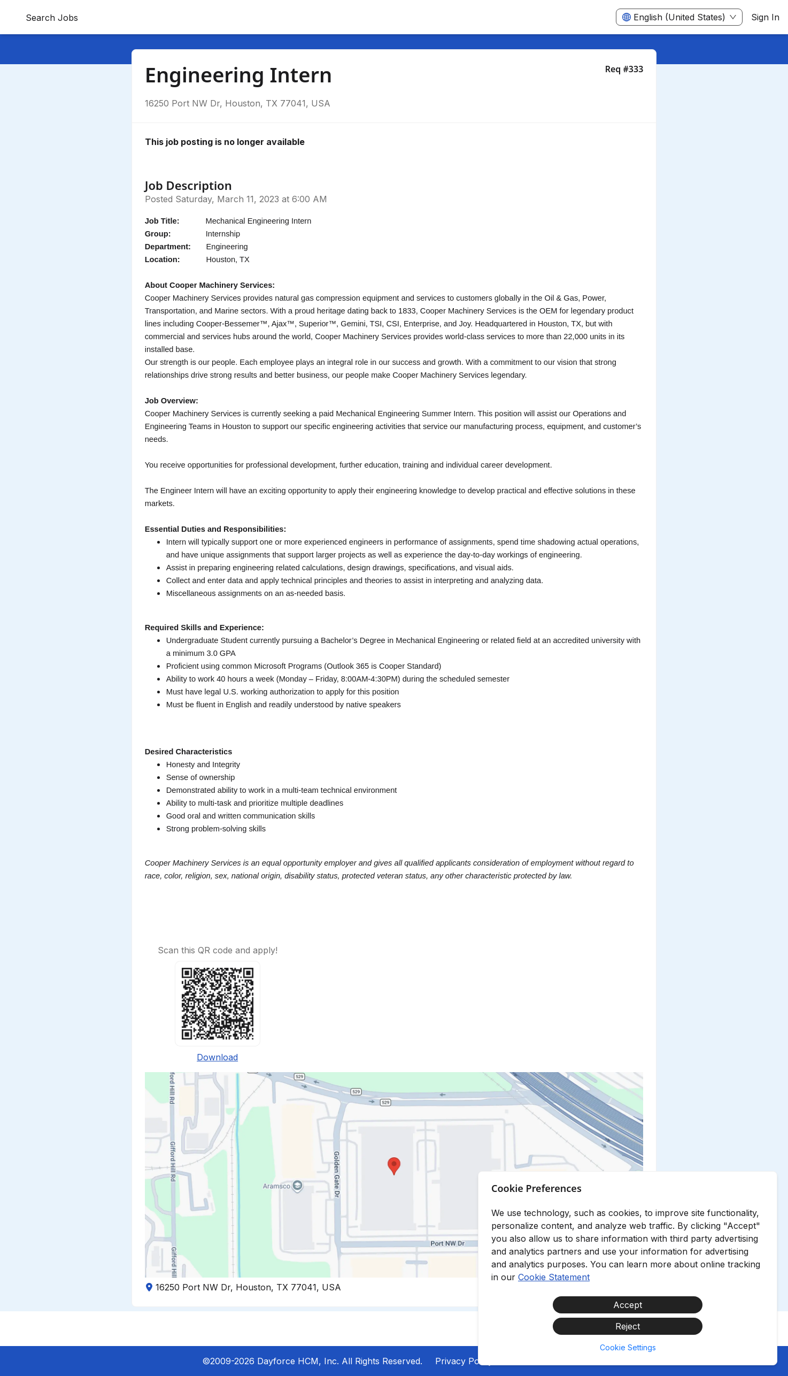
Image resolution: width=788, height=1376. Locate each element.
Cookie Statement (554, 1277)
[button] (394, 1175)
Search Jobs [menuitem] (52, 17)
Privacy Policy (464, 1361)
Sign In (765, 17)
